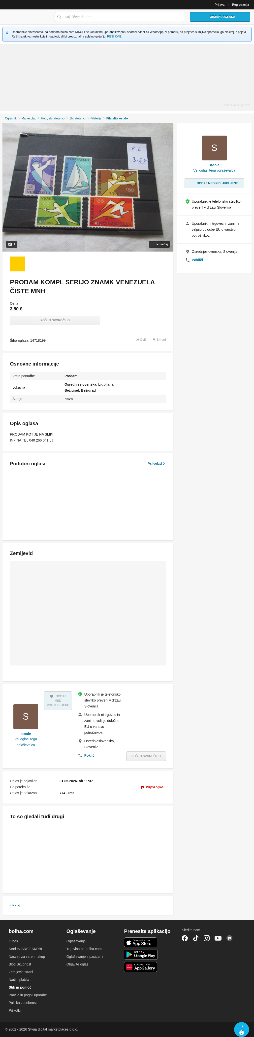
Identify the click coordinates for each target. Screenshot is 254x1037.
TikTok (196, 938)
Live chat (241, 1029)
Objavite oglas (77, 964)
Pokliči (89, 755)
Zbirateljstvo (77, 118)
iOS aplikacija (141, 942)
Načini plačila (19, 980)
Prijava (219, 4)
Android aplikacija (141, 955)
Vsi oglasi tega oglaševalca (25, 742)
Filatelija (96, 118)
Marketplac (29, 118)
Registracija (240, 4)
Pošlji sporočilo (55, 320)
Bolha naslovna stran (26, 17)
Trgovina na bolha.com (84, 949)
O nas (13, 941)
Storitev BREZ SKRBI (25, 949)
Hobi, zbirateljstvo (52, 118)
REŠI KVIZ (114, 36)
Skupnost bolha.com (229, 938)
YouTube (218, 938)
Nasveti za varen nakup (27, 957)
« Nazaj (15, 905)
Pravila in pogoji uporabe (28, 995)
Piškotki (15, 1010)
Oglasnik (11, 118)
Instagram (207, 938)
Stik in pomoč (20, 987)
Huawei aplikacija (141, 967)
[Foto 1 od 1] (17, 264)
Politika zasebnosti (23, 1003)
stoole (26, 734)
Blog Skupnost (20, 964)
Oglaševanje (76, 941)
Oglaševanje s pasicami (84, 957)
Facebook (185, 938)
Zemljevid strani (21, 972)
